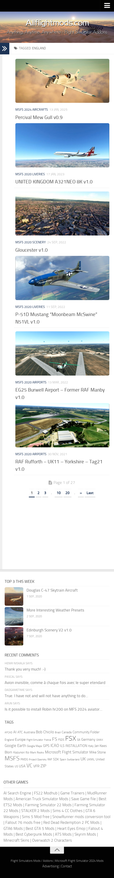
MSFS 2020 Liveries (30, 174)
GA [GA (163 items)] (78, 739)
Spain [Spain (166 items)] (63, 759)
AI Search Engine (17, 793)
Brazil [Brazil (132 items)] (58, 732)
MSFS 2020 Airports (31, 382)
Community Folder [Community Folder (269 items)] (86, 732)
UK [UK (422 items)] (83, 759)
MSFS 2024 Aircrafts (31, 110)
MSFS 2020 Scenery (30, 242)
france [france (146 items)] (47, 739)
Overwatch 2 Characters (52, 840)
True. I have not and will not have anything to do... (46, 695)
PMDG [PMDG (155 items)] (24, 759)
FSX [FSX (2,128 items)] (70, 738)
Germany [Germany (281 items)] (88, 739)
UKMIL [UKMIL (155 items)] (91, 759)
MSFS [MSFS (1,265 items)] (12, 758)
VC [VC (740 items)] (29, 765)
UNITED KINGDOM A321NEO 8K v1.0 (54, 182)
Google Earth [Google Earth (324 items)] (15, 745)
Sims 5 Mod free (36, 816)
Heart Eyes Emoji (71, 828)
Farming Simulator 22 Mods (48, 805)
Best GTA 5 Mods (40, 828)
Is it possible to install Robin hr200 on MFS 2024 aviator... (53, 709)
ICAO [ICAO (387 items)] (54, 745)
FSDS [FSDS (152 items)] (61, 739)
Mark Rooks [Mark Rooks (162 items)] (37, 752)
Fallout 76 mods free (22, 822)
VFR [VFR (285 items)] (36, 766)
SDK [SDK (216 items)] (56, 759)
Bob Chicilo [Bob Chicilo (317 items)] (45, 732)
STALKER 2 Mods (35, 810)
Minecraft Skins (16, 840)
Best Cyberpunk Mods (34, 834)
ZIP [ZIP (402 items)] (43, 765)
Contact (66, 866)
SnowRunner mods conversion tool (81, 816)
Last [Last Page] (90, 493)
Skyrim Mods (85, 834)
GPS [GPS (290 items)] (46, 745)
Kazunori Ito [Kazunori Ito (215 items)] (21, 752)
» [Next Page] (81, 493)
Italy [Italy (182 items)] (91, 746)
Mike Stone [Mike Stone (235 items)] (97, 752)
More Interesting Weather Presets (55, 610)
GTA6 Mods (13, 828)
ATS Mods (63, 834)
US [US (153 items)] (16, 766)
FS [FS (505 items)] (54, 739)
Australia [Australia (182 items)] (29, 732)
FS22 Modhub (45, 793)
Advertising (50, 866)
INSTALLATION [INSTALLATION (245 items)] (76, 746)
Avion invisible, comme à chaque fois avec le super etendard (55, 682)
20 (67, 493)
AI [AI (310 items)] (15, 732)
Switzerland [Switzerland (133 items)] (73, 759)
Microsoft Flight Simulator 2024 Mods (79, 860)
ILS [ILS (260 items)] (62, 746)
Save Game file (83, 798)
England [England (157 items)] (9, 739)
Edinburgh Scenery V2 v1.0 (49, 630)
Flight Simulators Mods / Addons (32, 860)
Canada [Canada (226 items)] (67, 732)
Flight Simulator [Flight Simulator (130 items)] (35, 739)
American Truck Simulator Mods (42, 798)
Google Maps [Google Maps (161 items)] (34, 746)
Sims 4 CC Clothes (68, 810)
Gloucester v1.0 (31, 250)
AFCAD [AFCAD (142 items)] (8, 732)
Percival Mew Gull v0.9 (39, 117)
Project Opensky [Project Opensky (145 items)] (38, 759)
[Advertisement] (61, 534)
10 (59, 493)
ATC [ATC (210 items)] (20, 732)
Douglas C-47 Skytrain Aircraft (52, 590)
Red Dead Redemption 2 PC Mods (71, 822)
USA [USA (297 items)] (22, 766)
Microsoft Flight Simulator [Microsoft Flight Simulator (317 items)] (66, 752)
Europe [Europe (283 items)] (20, 739)
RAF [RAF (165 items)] (49, 759)
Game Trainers (72, 793)
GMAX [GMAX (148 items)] (99, 739)
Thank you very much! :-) (25, 669)
